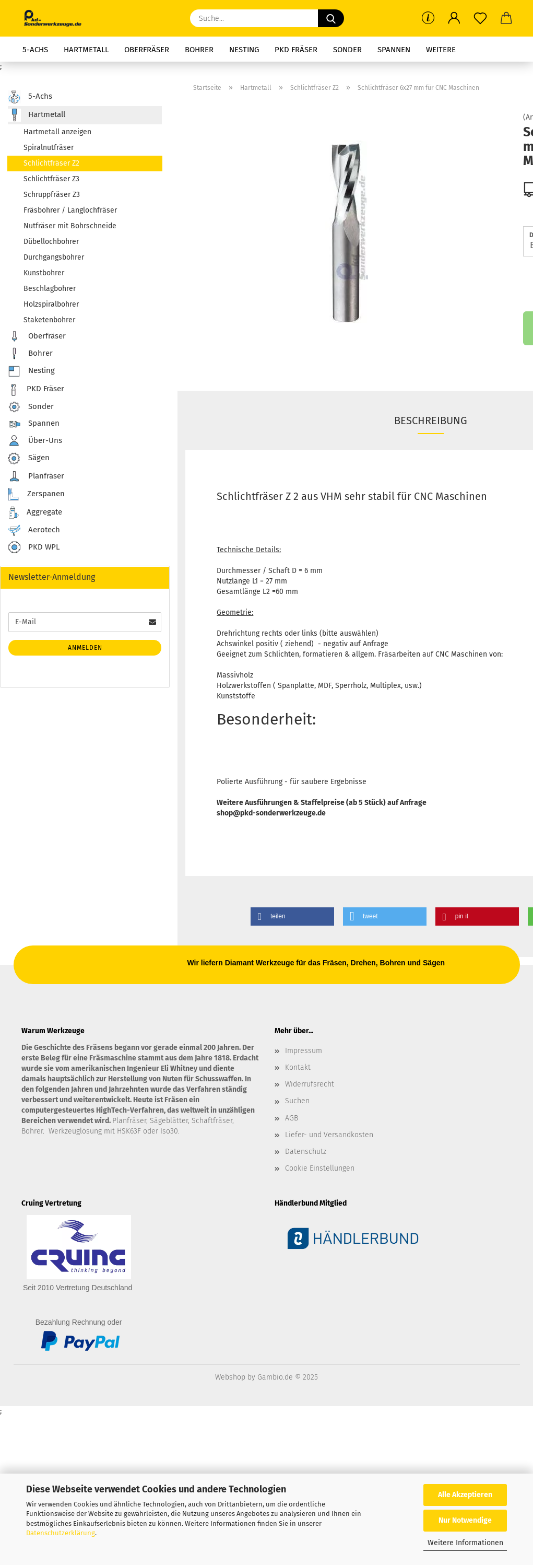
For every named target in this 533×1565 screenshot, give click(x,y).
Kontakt (298, 1067)
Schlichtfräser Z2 (51, 163)
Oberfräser (146, 49)
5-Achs (35, 49)
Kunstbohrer (43, 272)
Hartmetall (86, 49)
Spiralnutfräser (48, 147)
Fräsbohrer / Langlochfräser (70, 210)
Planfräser (36, 476)
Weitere (441, 49)
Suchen (297, 1100)
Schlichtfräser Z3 (51, 178)
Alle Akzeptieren (465, 1494)
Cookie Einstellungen (319, 1168)
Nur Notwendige (465, 1520)
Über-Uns (35, 441)
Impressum (303, 1050)
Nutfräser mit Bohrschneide (69, 225)
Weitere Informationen (465, 1542)
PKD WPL (34, 547)
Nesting (244, 49)
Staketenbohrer (49, 320)
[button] (454, 18)
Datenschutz (305, 1151)
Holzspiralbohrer (51, 304)
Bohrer (199, 49)
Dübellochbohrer (51, 241)
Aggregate (35, 512)
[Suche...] (331, 18)
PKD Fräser (296, 49)
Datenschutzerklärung (60, 1533)
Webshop (230, 1377)
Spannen (393, 49)
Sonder (347, 49)
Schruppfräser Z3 (51, 194)
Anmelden (85, 647)
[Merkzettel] (480, 18)
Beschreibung (430, 420)
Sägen (29, 458)
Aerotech (34, 530)
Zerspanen (36, 494)
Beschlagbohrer (49, 288)
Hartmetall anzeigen (57, 131)
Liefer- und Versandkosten (329, 1134)
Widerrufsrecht (309, 1084)
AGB (291, 1118)
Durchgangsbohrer (53, 257)
